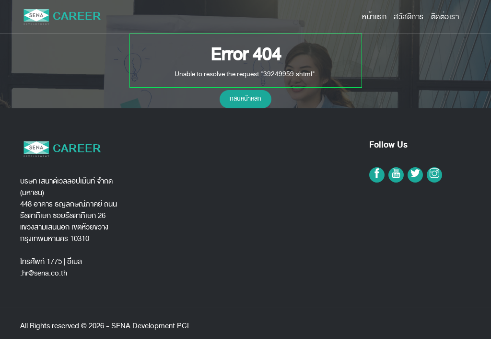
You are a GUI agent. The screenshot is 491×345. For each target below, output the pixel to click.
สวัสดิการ (409, 17)
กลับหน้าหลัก (245, 99)
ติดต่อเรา (445, 17)
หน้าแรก (374, 17)
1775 (54, 261)
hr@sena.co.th (44, 273)
